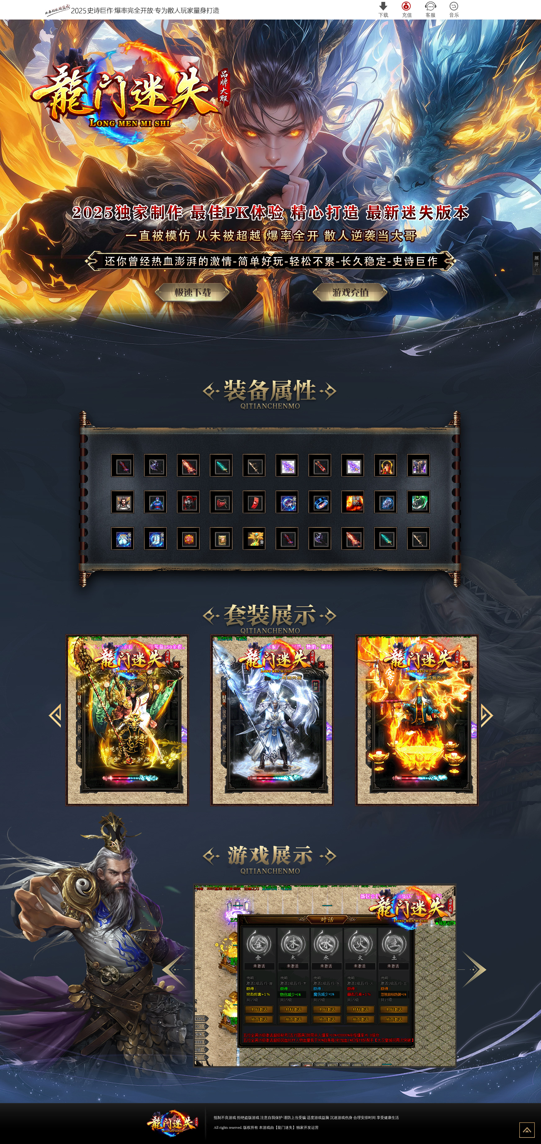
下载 (383, 10)
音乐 (454, 10)
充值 (407, 10)
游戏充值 (354, 295)
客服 (430, 10)
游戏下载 (196, 295)
